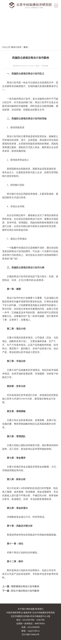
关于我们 (22, 609)
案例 (25, 47)
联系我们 (39, 609)
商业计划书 (16, 47)
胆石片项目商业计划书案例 (25, 591)
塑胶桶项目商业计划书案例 (25, 586)
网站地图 (30, 609)
